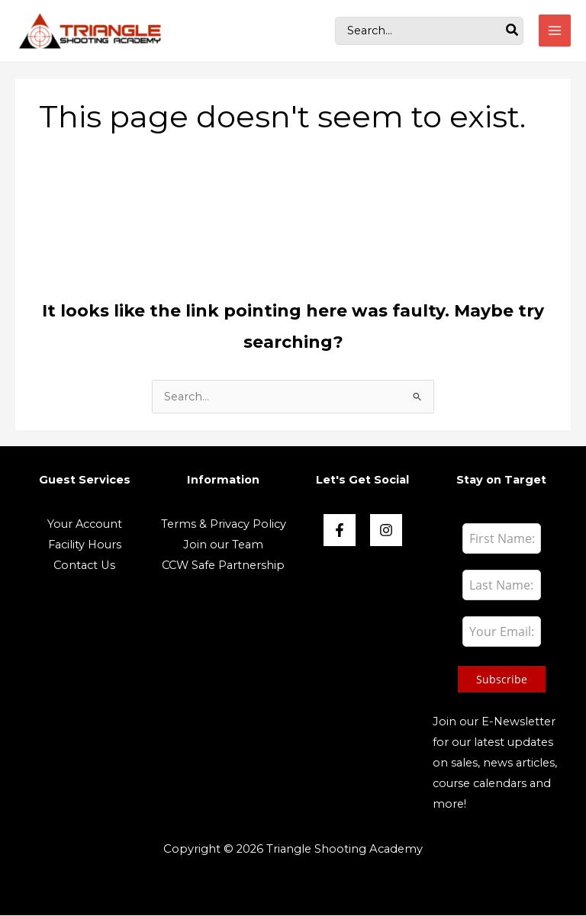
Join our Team (223, 545)
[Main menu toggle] (555, 31)
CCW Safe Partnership (223, 566)
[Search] (513, 31)
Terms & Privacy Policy (223, 525)
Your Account (84, 525)
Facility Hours (84, 545)
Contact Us (84, 566)
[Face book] (340, 531)
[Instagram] (386, 531)
